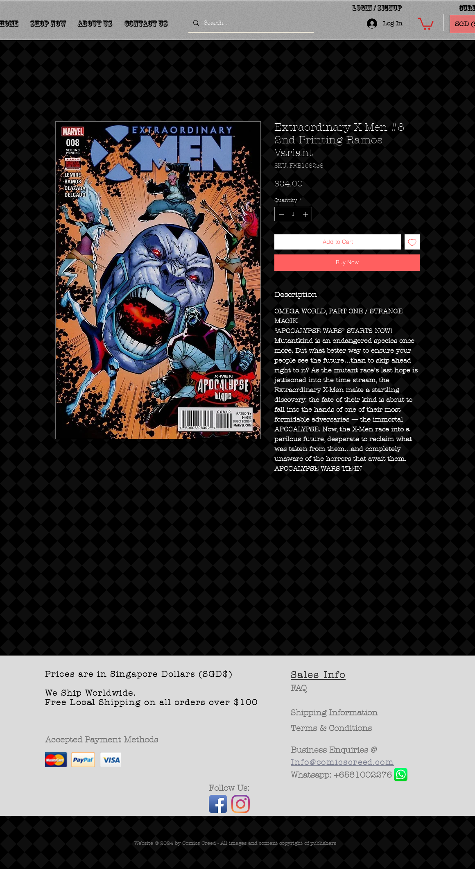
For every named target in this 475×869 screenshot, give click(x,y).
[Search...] (250, 23)
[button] (426, 23)
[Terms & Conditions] (331, 728)
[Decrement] (280, 214)
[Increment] (306, 214)
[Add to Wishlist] (412, 242)
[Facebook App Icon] (218, 804)
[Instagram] (240, 804)
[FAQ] (299, 688)
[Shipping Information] (334, 713)
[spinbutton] (293, 214)
